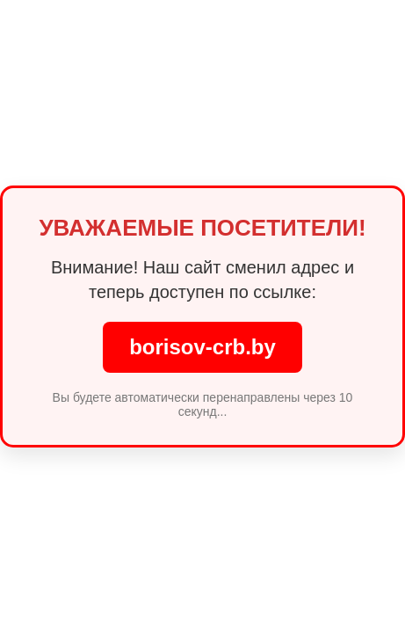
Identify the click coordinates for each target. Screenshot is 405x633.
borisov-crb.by (202, 347)
